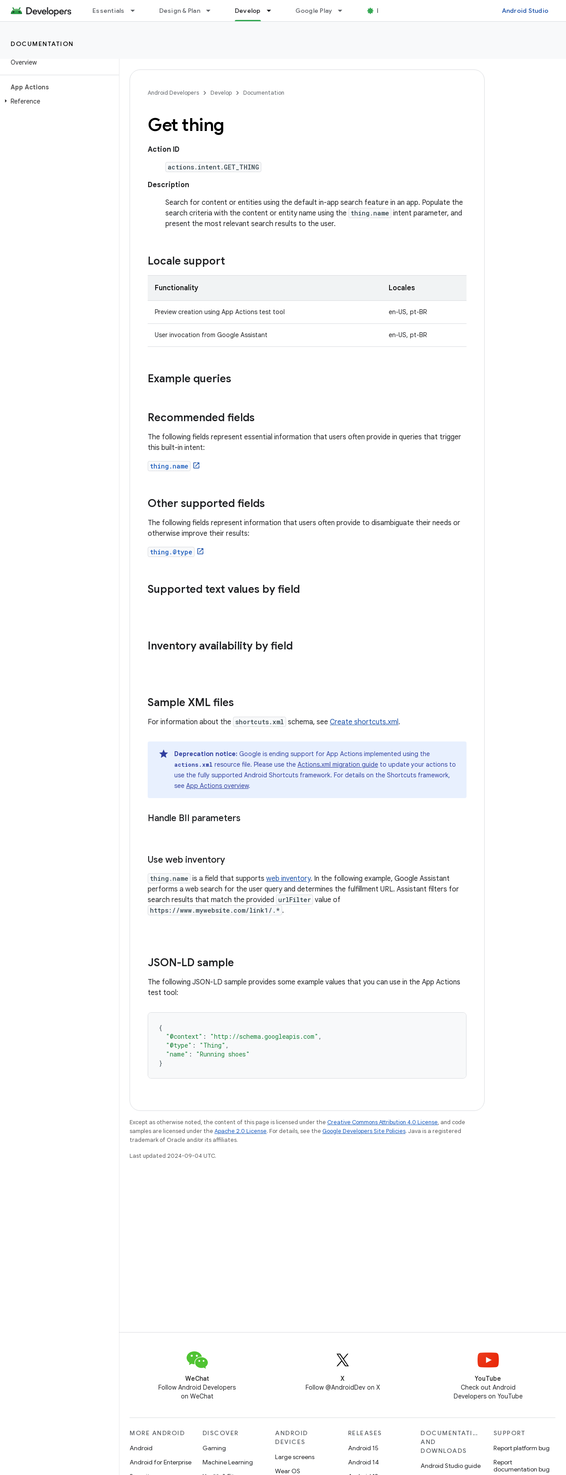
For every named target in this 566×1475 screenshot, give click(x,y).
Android (141, 1448)
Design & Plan (179, 11)
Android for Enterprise (160, 1462)
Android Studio (525, 11)
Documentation (42, 44)
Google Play (314, 11)
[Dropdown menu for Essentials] (137, 10)
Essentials (108, 11)
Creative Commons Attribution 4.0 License (382, 1122)
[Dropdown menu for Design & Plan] (212, 10)
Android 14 (363, 1462)
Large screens (294, 1457)
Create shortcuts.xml (364, 722)
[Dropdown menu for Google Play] (344, 10)
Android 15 (363, 1448)
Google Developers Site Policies (363, 1131)
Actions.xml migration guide (338, 764)
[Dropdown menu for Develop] (273, 10)
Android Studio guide (451, 1466)
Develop (221, 92)
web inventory (288, 878)
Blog (383, 11)
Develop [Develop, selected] (248, 11)
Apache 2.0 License (240, 1131)
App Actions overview (217, 786)
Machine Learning (228, 1462)
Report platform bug (521, 1448)
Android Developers (173, 92)
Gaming (214, 1448)
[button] (57, 101)
